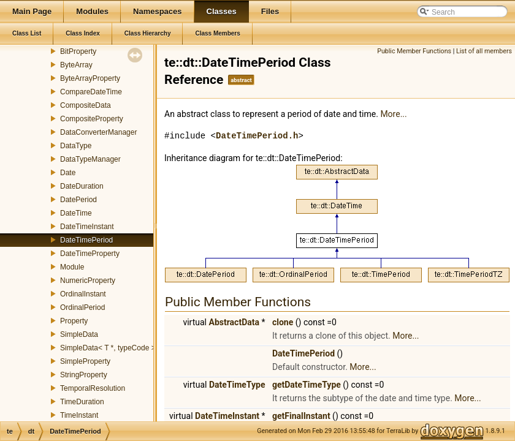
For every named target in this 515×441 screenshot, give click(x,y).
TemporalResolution (92, 388)
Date (67, 172)
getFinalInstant (301, 416)
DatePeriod (78, 199)
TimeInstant (79, 415)
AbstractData (234, 322)
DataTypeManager (90, 159)
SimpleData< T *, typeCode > (108, 348)
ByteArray (76, 65)
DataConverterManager (98, 132)
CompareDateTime (91, 92)
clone (282, 322)
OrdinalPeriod (82, 307)
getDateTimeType (306, 385)
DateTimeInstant (87, 226)
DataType (75, 145)
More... (393, 114)
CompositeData (85, 105)
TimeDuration (82, 402)
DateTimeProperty (90, 253)
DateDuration (82, 186)
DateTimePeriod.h (257, 135)
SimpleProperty (85, 361)
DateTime (76, 213)
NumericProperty (87, 280)
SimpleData (79, 334)
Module (72, 267)
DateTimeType (237, 385)
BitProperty (78, 51)
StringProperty (83, 375)
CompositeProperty (91, 119)
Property (74, 321)
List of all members (484, 51)
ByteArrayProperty (90, 78)
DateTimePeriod (86, 240)
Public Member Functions (414, 51)
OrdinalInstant (83, 294)
